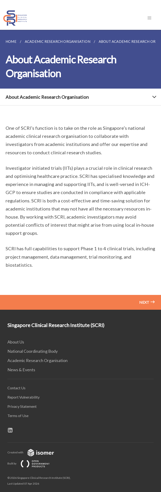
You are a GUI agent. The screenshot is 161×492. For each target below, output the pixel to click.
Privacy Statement (22, 406)
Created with (34, 452)
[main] (80, 170)
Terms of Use (17, 415)
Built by (32, 463)
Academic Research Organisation (37, 360)
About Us (15, 341)
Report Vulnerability (23, 397)
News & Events (21, 369)
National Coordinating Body (32, 351)
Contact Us (16, 388)
